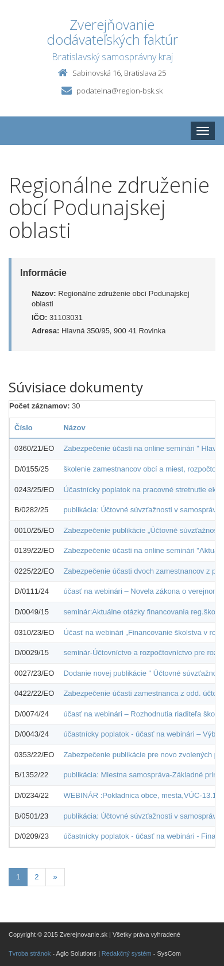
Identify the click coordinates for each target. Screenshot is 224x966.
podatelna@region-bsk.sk (119, 90)
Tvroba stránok (30, 953)
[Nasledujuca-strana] (54, 877)
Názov (74, 427)
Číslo (23, 427)
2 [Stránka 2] (36, 876)
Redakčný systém (127, 953)
